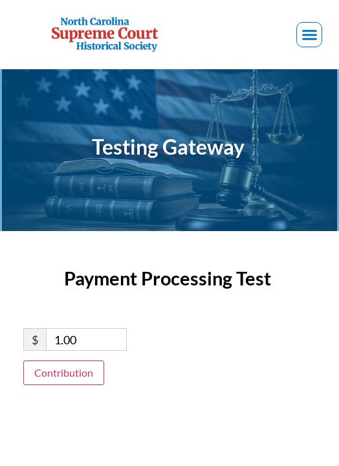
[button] (309, 35)
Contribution (63, 372)
